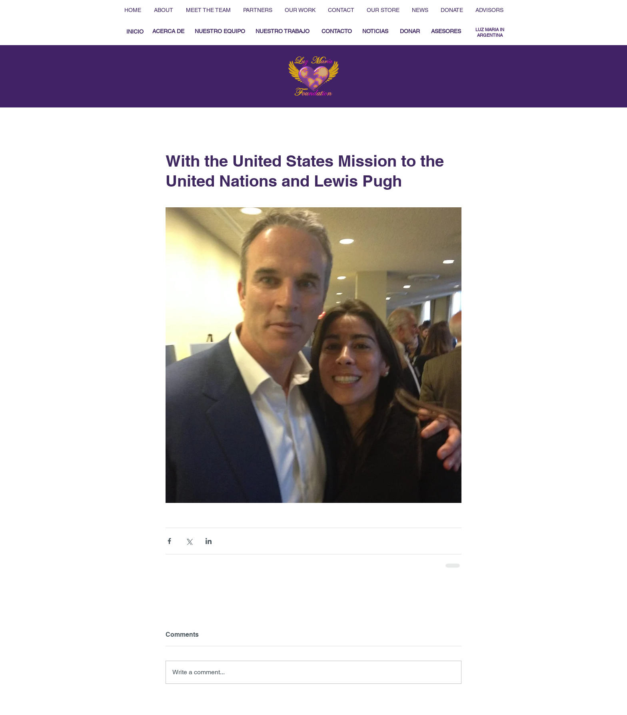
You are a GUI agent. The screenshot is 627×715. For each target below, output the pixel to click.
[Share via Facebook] (169, 541)
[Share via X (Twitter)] (189, 541)
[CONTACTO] (336, 31)
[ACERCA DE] (168, 31)
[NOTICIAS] (375, 31)
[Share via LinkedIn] (208, 541)
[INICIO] (135, 31)
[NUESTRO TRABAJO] (282, 31)
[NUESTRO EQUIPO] (219, 31)
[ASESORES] (446, 31)
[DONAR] (409, 31)
